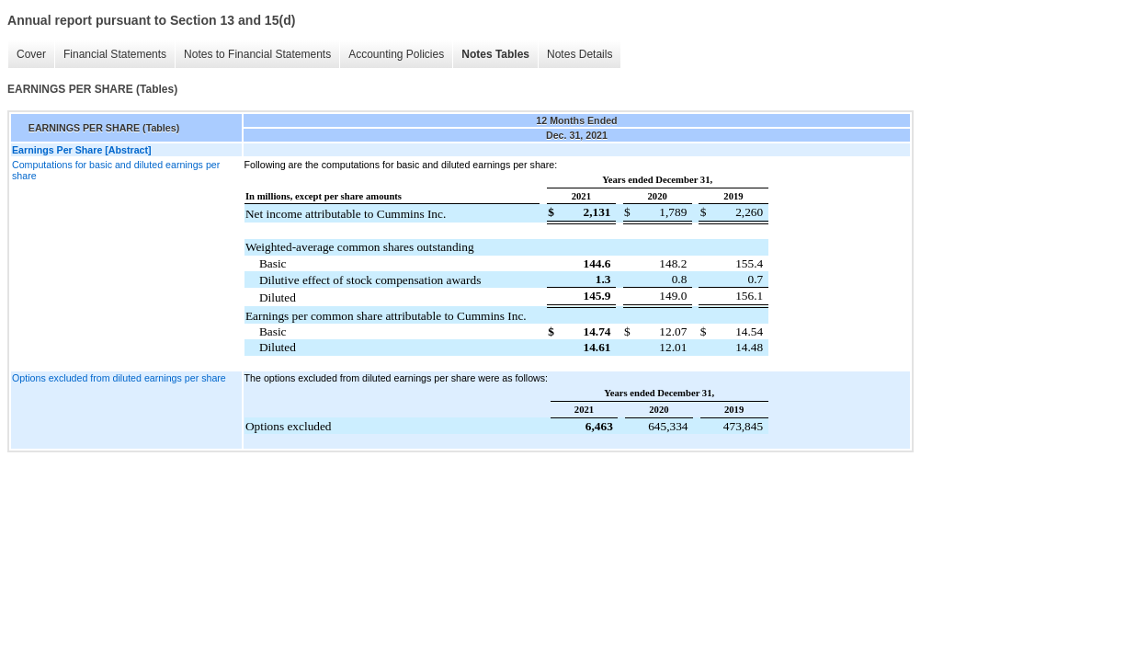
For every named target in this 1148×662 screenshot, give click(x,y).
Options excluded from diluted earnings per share (119, 377)
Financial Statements (114, 54)
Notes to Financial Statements (257, 54)
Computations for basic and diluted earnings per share (116, 170)
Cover (31, 54)
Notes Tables (495, 54)
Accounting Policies (396, 54)
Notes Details (579, 54)
